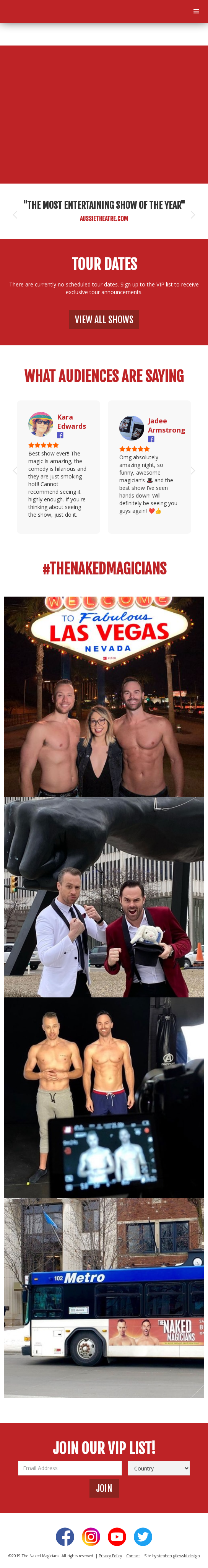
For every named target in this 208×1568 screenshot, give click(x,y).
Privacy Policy (110, 1555)
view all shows (104, 319)
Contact (133, 1555)
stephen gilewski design (179, 1555)
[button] (196, 11)
